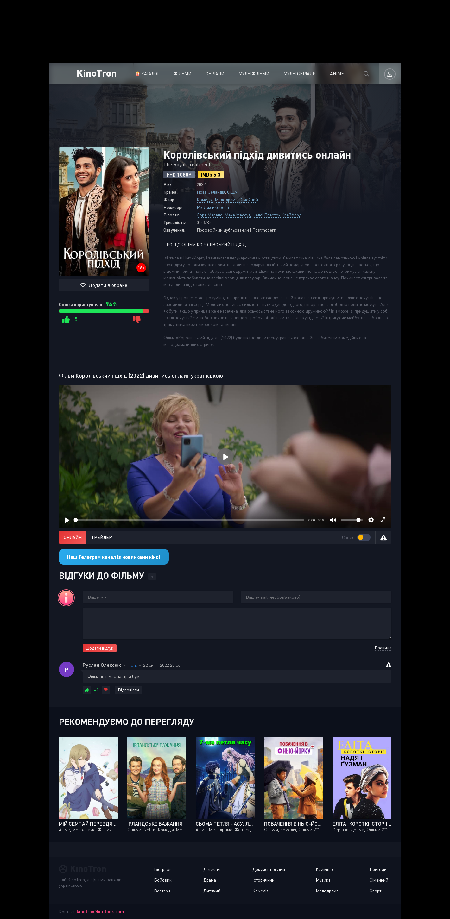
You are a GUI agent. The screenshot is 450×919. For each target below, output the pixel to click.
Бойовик (163, 880)
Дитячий (211, 890)
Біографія (163, 869)
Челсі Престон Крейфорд (277, 214)
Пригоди (378, 869)
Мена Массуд (238, 214)
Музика (323, 880)
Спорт (375, 890)
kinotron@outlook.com (100, 911)
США (232, 192)
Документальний (268, 869)
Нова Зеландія (211, 192)
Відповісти (128, 689)
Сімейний (248, 199)
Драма (209, 880)
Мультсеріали (299, 73)
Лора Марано (210, 214)
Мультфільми (253, 73)
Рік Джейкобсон (213, 207)
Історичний (263, 880)
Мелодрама (226, 199)
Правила (383, 647)
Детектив (212, 869)
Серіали (215, 73)
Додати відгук (99, 648)
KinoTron (97, 72)
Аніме (337, 73)
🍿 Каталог (147, 73)
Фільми (182, 73)
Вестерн (162, 890)
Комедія (205, 199)
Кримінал (325, 869)
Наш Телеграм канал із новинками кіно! (114, 557)
